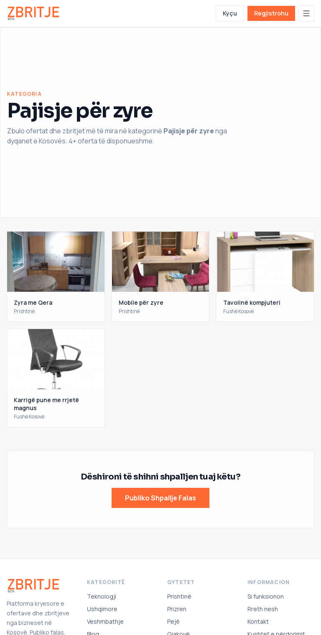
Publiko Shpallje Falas (160, 497)
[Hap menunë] (306, 13)
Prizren (176, 609)
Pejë (173, 621)
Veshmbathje (105, 621)
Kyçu (230, 13)
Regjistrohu (271, 13)
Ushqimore (102, 609)
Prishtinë (179, 596)
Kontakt (258, 621)
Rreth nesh (262, 609)
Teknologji (101, 596)
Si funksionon (265, 596)
